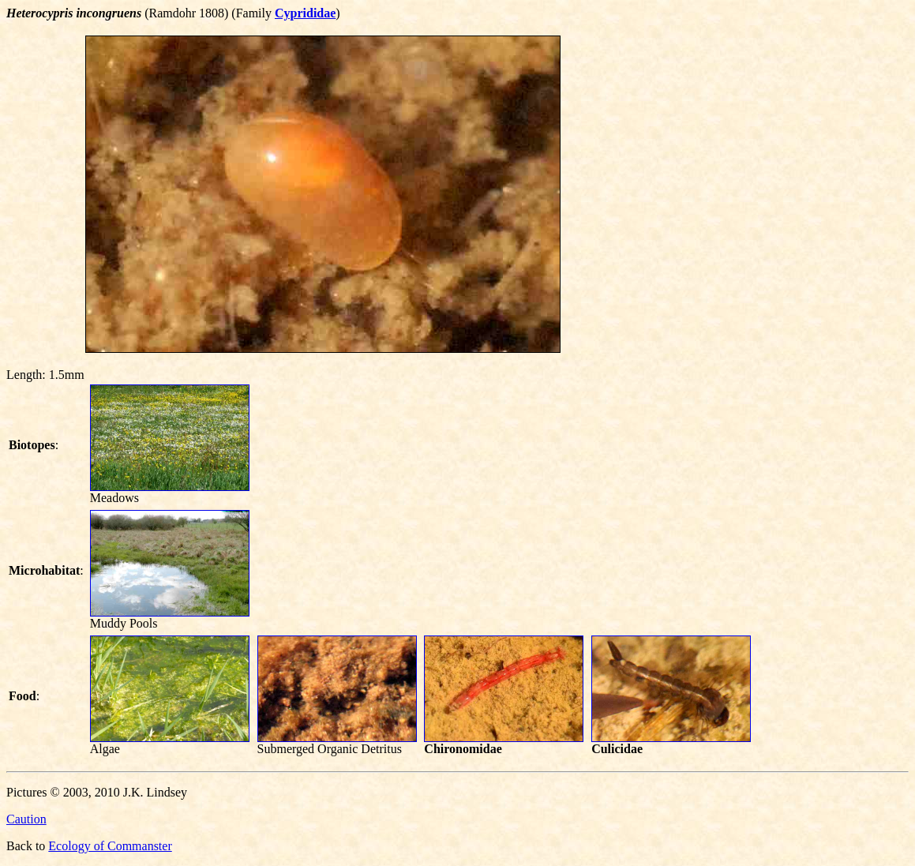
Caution (26, 819)
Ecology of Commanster (109, 846)
